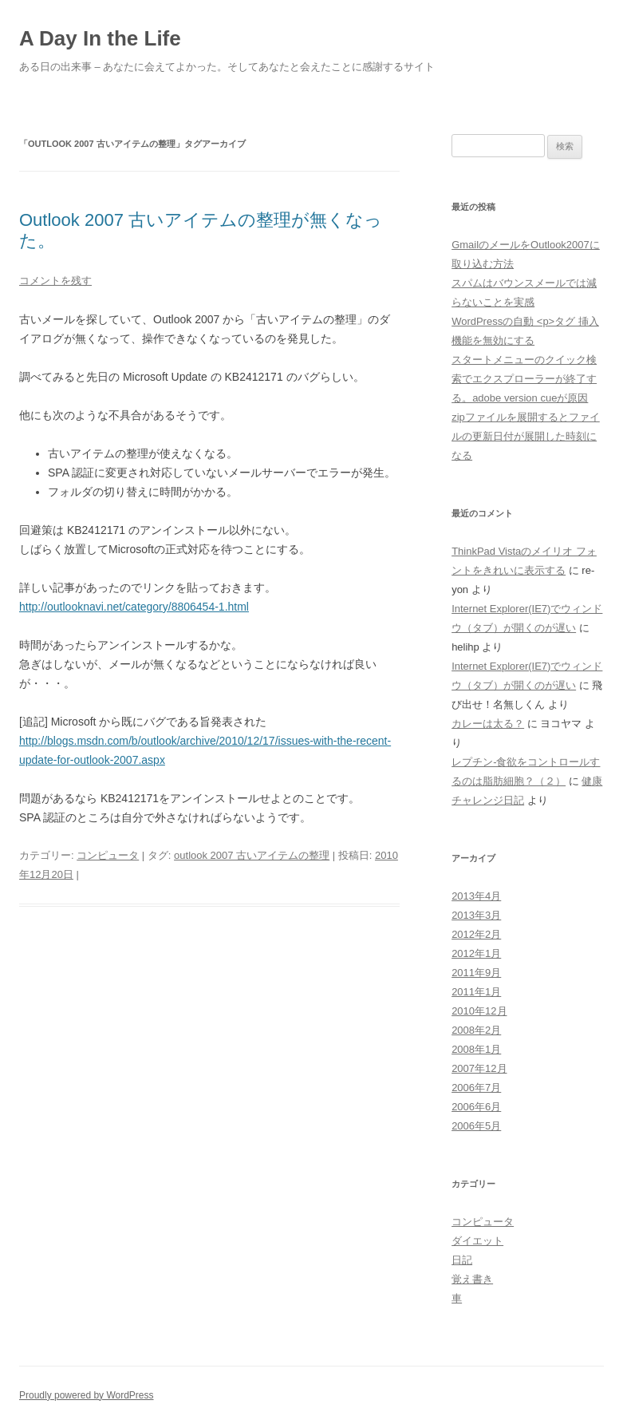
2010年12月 (479, 1011)
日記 (461, 1260)
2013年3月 (476, 915)
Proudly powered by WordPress (86, 1395)
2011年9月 (476, 973)
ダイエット (477, 1241)
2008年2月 (476, 1030)
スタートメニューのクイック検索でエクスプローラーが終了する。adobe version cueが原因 (524, 379)
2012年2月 (476, 934)
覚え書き (472, 1279)
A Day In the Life (100, 38)
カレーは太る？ (487, 724)
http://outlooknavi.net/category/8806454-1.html (134, 606)
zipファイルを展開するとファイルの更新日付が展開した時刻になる (525, 436)
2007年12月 (479, 1068)
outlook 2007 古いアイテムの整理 (251, 855)
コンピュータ (108, 855)
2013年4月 (476, 896)
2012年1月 (476, 953)
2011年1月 (476, 992)
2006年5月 (476, 1126)
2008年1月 (476, 1049)
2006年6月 (476, 1107)
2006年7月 (476, 1088)
